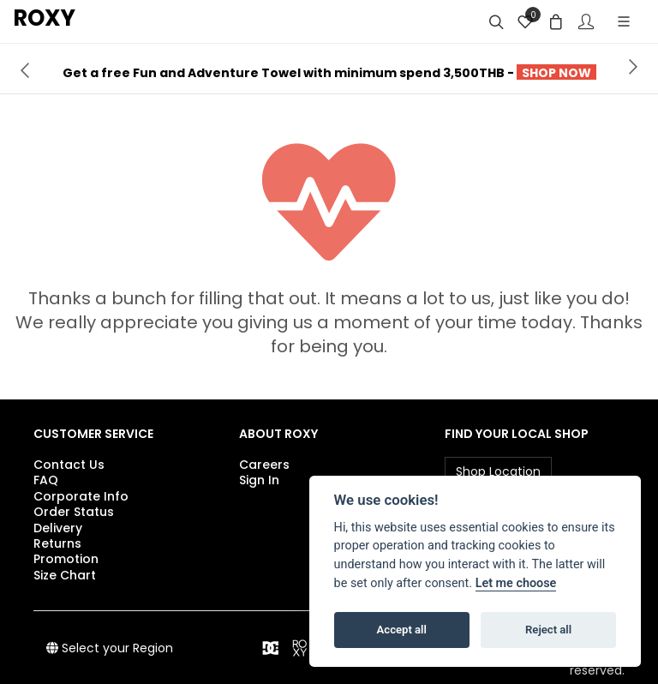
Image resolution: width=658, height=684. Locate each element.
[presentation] (25, 68)
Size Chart (64, 575)
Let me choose (516, 583)
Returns (57, 543)
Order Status (73, 511)
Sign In (259, 480)
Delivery (57, 528)
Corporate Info (81, 496)
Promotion (66, 558)
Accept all (402, 629)
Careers (264, 464)
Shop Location (498, 471)
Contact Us (69, 464)
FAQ (45, 480)
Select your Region (109, 648)
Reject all (548, 629)
